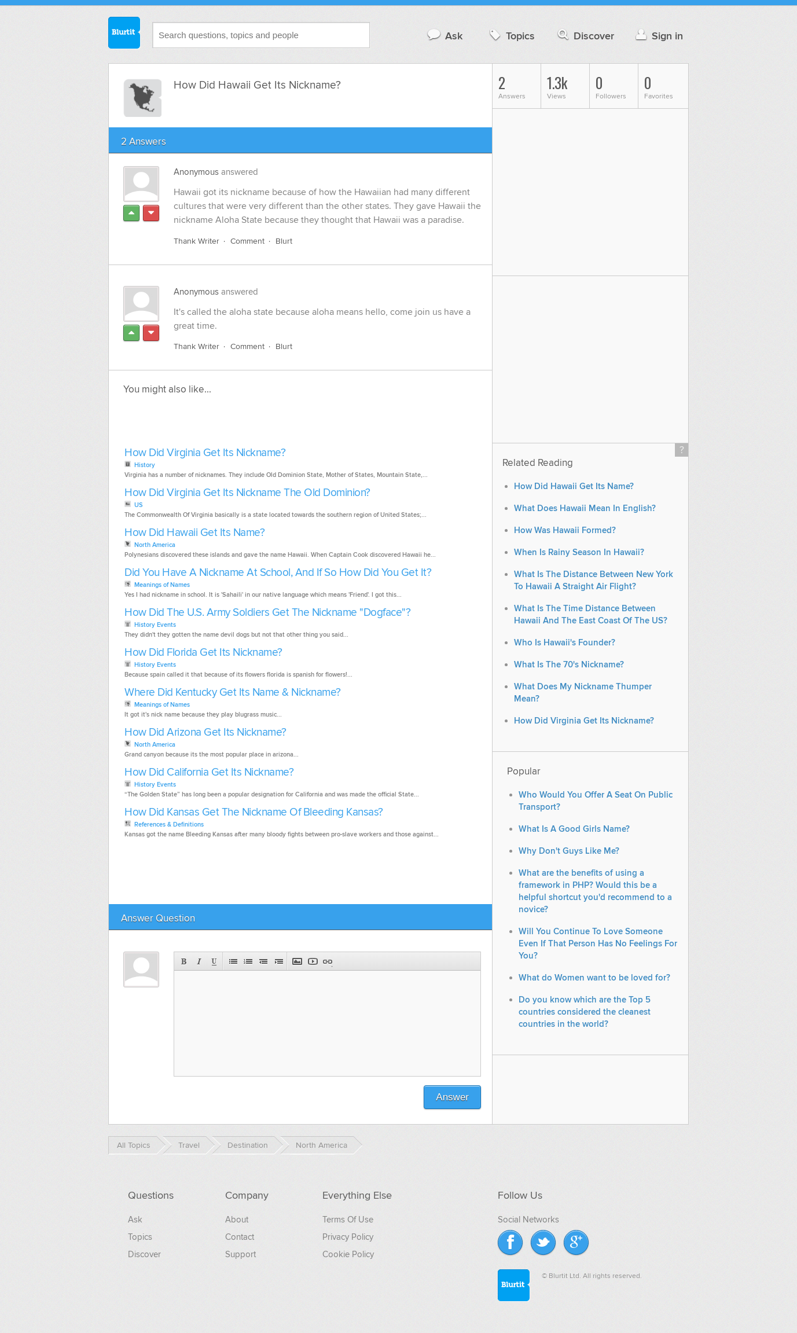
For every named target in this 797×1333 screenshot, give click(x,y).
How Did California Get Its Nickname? (208, 772)
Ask (444, 35)
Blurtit (124, 34)
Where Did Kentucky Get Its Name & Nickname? (232, 692)
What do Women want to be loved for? (594, 977)
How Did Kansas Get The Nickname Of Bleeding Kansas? (253, 812)
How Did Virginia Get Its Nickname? (204, 453)
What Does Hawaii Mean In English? (585, 508)
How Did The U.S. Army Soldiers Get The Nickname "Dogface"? (267, 612)
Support (240, 1254)
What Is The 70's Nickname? (569, 664)
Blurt (284, 241)
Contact (239, 1237)
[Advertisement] (254, 424)
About (236, 1219)
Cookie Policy (348, 1254)
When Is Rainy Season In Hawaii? (579, 552)
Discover (585, 35)
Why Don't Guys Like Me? (569, 851)
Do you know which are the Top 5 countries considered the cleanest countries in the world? (585, 1012)
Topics (511, 35)
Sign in (658, 35)
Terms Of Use (347, 1219)
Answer (452, 1097)
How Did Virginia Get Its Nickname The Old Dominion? (247, 493)
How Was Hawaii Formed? (565, 530)
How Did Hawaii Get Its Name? (194, 532)
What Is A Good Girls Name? (574, 829)
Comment (247, 241)
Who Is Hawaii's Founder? (564, 642)
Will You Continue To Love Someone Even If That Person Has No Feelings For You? (598, 943)
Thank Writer (196, 241)
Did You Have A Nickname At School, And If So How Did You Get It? (277, 572)
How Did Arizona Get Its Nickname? (205, 732)
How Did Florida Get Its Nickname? (203, 652)
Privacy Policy (347, 1237)
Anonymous (196, 172)
